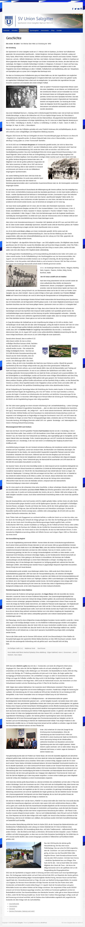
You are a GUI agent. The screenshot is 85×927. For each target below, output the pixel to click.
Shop (52, 30)
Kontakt (59, 30)
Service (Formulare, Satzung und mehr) (22, 911)
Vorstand (12, 909)
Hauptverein (24, 30)
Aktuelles (15, 30)
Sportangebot (34, 30)
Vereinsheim (45, 30)
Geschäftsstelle (14, 904)
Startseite (6, 30)
